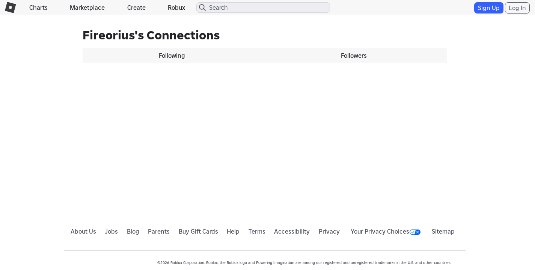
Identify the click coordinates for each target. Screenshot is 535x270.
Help (233, 231)
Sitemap (443, 231)
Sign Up (489, 8)
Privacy (329, 231)
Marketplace (87, 7)
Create (136, 7)
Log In (517, 8)
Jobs (111, 231)
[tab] (174, 55)
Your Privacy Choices (385, 231)
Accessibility (292, 231)
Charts (38, 7)
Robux (176, 7)
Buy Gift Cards (198, 231)
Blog (133, 231)
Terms (257, 231)
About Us (83, 231)
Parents (159, 231)
